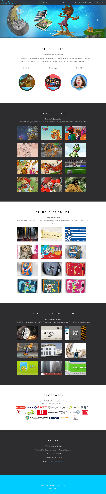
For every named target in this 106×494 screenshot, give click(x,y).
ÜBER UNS (48, 2)
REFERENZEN (85, 2)
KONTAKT (99, 2)
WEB (74, 2)
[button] (8, 19)
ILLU (58, 2)
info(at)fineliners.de (56, 461)
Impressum (53, 488)
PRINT (66, 2)
